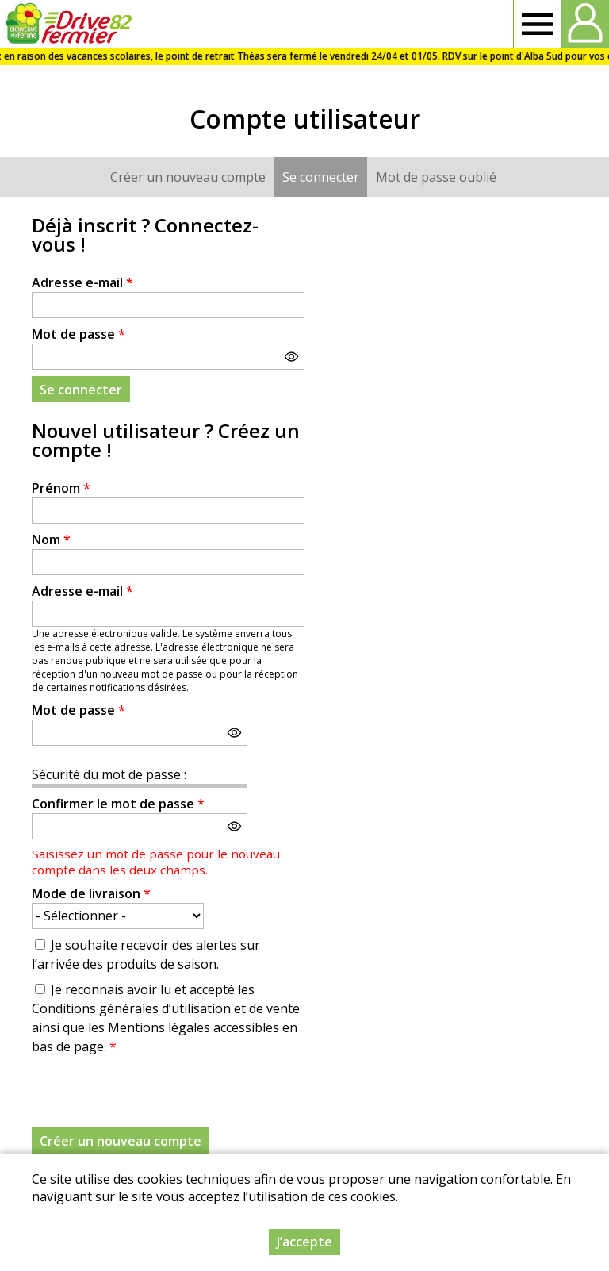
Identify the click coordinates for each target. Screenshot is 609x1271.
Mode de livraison (91, 893)
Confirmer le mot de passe (118, 803)
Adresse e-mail (82, 282)
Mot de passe (78, 334)
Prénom (61, 488)
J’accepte (304, 1241)
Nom (51, 539)
